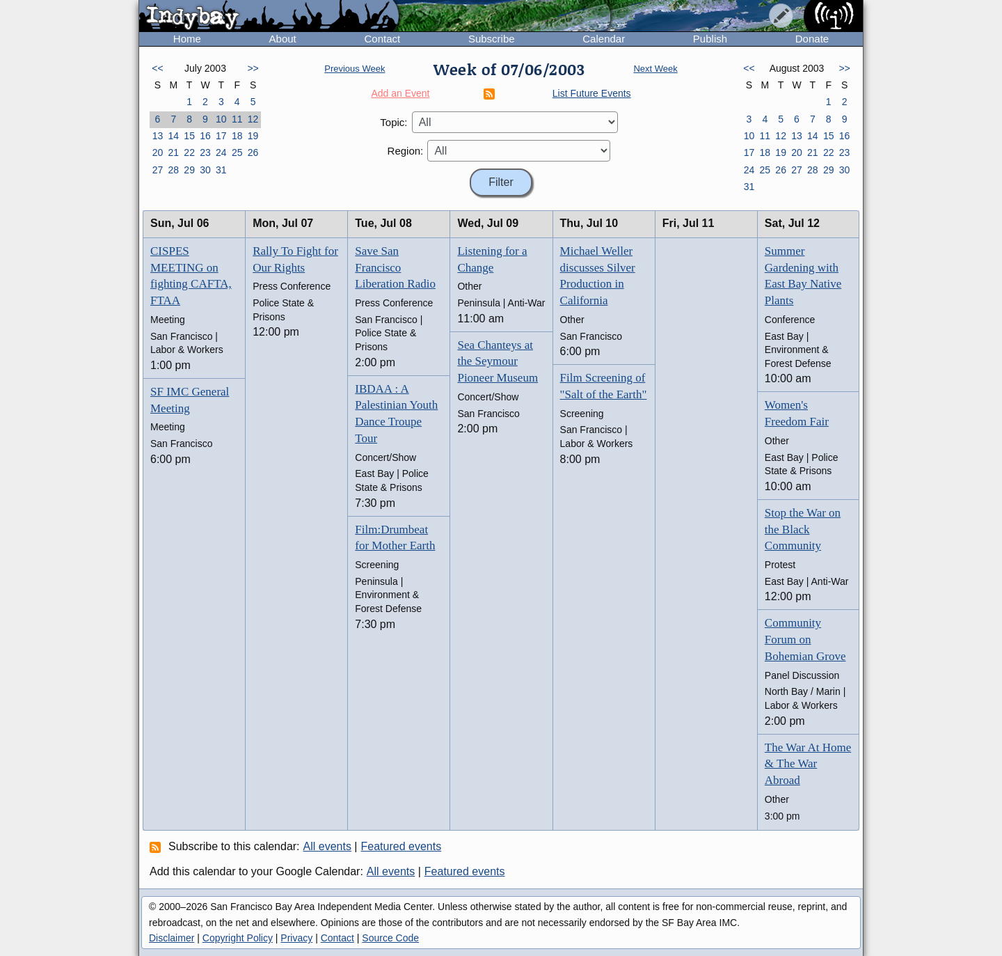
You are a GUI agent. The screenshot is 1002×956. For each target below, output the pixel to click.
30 (205, 169)
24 (221, 152)
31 (221, 169)
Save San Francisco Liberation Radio (395, 267)
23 (205, 152)
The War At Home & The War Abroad (808, 764)
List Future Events (591, 93)
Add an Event (400, 93)
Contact (382, 39)
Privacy (296, 937)
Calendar (603, 39)
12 (253, 119)
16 (205, 135)
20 (158, 152)
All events (327, 846)
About (282, 39)
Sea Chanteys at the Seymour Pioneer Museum (497, 361)
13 (158, 135)
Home (187, 39)
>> (252, 68)
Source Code (390, 937)
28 (173, 169)
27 (158, 169)
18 (237, 135)
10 (221, 119)
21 (173, 152)
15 (189, 135)
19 (253, 135)
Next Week (655, 68)
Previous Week (354, 68)
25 (237, 152)
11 (237, 119)
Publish (710, 39)
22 (189, 152)
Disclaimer (171, 937)
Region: (406, 151)
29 (189, 169)
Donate (812, 39)
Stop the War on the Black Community (803, 529)
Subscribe (491, 39)
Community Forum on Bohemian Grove (805, 639)
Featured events (401, 846)
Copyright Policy (237, 937)
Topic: (393, 122)
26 (253, 152)
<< (157, 68)
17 (221, 135)
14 (173, 135)
